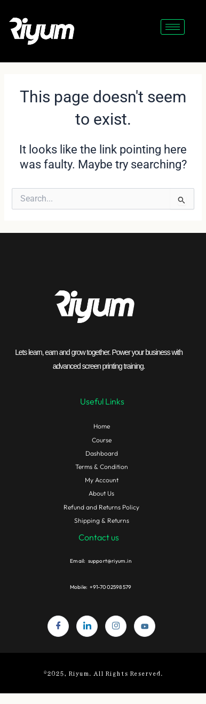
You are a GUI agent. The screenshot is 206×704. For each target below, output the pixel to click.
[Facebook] (58, 626)
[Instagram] (115, 626)
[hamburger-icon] (173, 27)
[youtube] (144, 626)
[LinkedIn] (87, 626)
